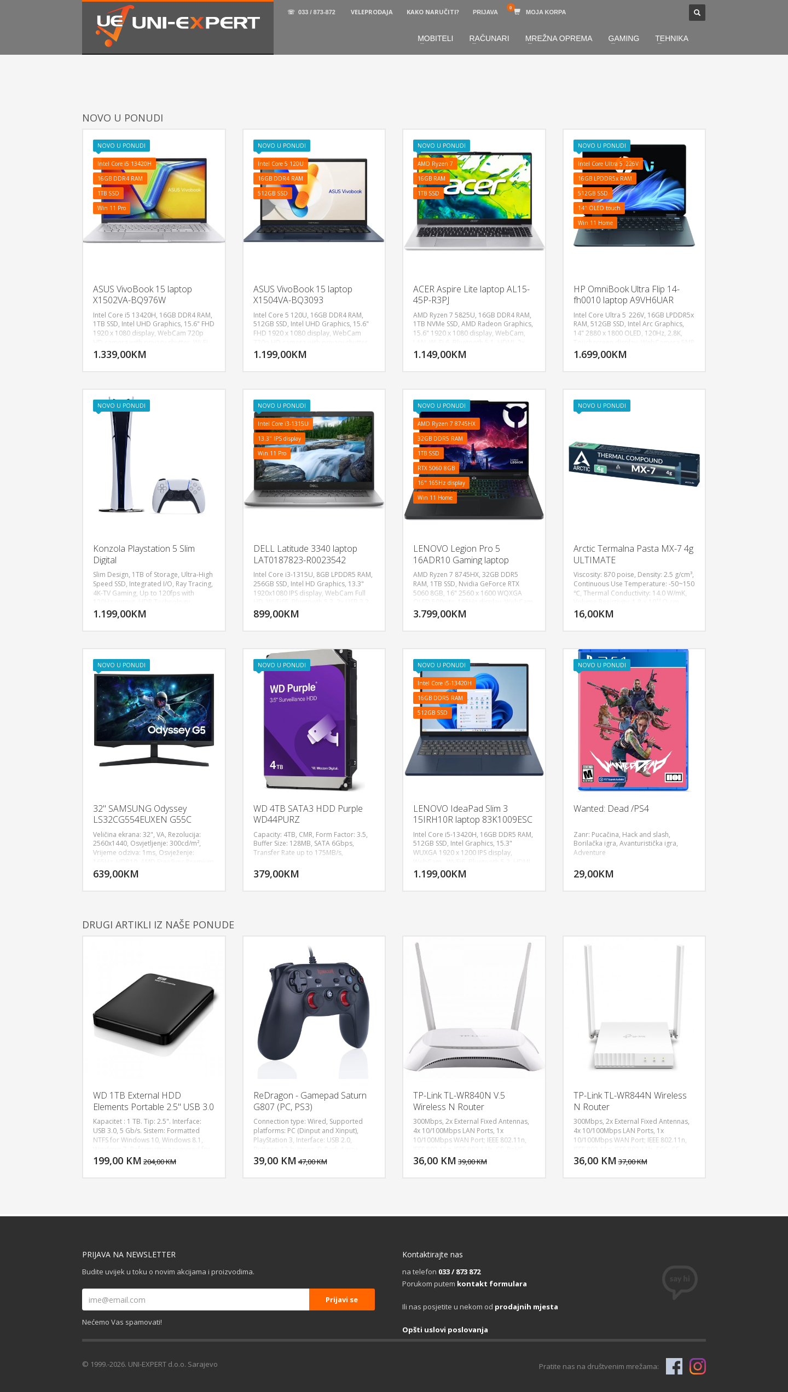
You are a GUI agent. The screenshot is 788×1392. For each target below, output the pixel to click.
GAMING (624, 38)
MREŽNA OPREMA (559, 38)
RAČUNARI (489, 38)
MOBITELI (435, 38)
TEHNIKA (671, 38)
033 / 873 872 (459, 1272)
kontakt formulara (492, 1284)
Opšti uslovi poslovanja (445, 1330)
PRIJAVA (485, 12)
